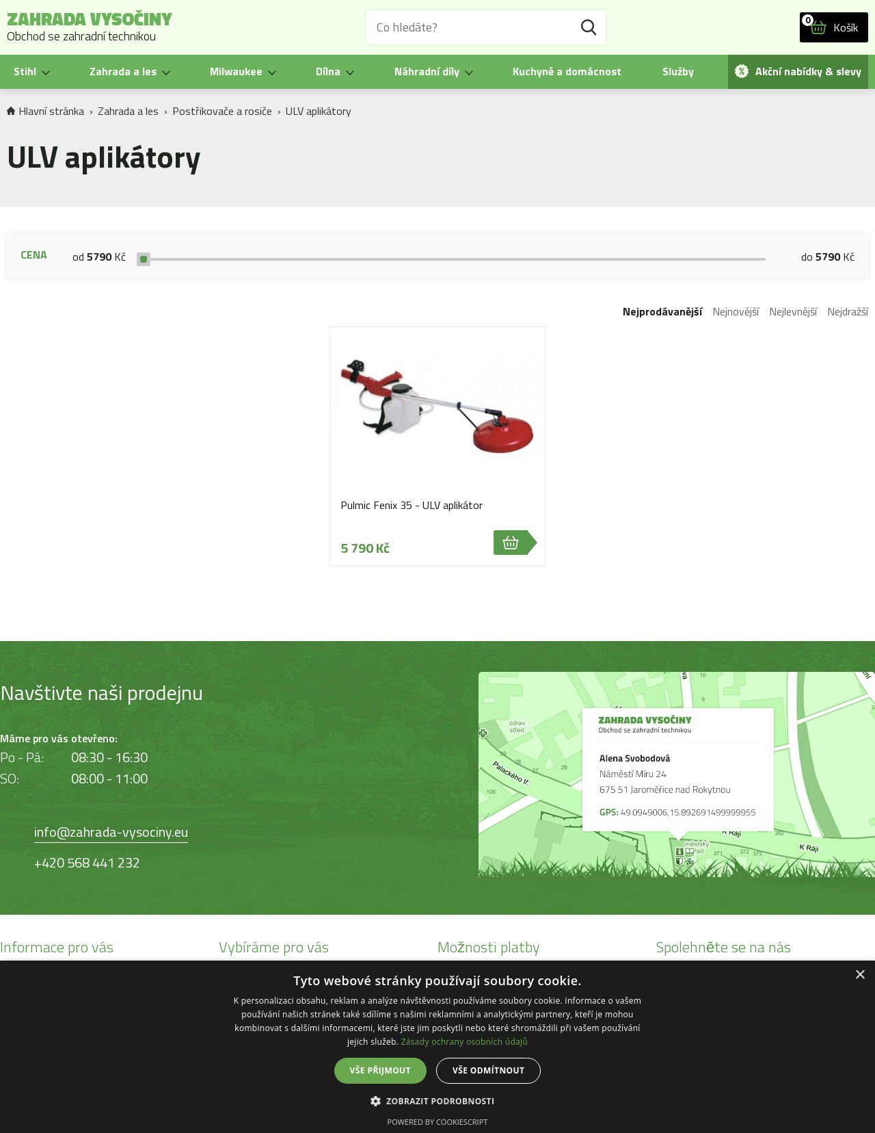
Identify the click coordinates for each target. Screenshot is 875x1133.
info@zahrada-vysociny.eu (111, 831)
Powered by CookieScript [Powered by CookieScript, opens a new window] (438, 1122)
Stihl (25, 71)
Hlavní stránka (45, 111)
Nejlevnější (793, 311)
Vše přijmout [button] (380, 1070)
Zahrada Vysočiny (89, 27)
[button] (438, 1100)
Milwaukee (236, 71)
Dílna (328, 71)
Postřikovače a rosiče (222, 111)
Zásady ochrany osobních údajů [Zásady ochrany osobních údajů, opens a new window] (464, 1041)
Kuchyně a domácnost (567, 71)
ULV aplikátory (318, 111)
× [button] (859, 975)
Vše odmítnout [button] (488, 1070)
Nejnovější (735, 311)
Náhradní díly (426, 71)
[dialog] (437, 1047)
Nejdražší (847, 311)
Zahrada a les (123, 71)
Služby (678, 71)
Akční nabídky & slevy (798, 71)
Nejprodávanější (662, 311)
